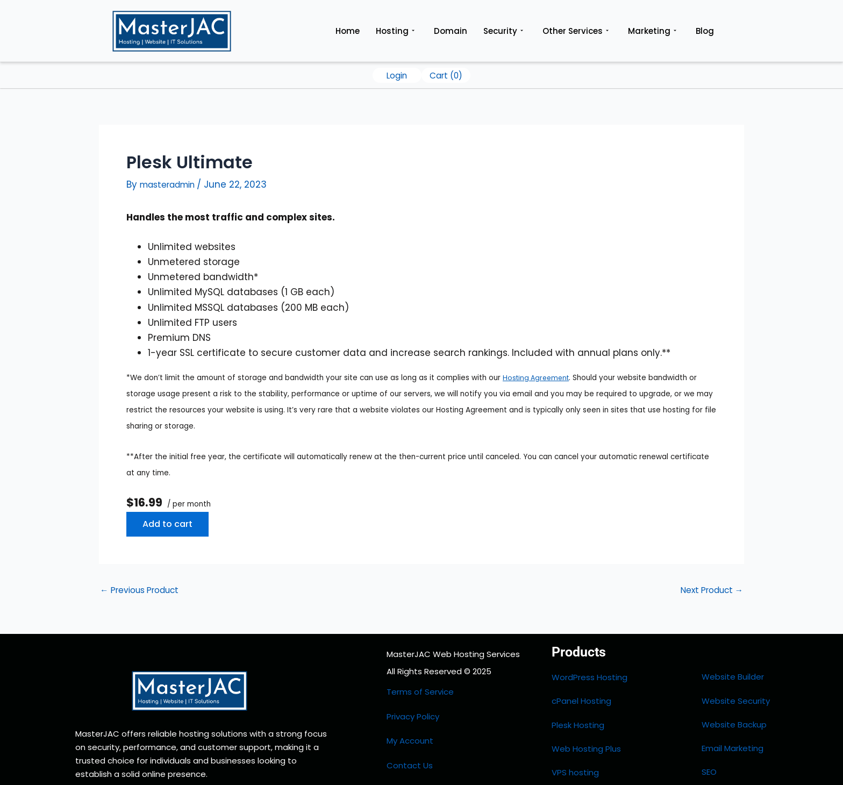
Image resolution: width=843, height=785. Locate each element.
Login (397, 75)
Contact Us (410, 738)
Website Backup (734, 702)
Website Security (736, 687)
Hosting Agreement (538, 378)
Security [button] (503, 31)
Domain (450, 31)
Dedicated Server (586, 746)
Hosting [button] (395, 31)
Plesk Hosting (578, 702)
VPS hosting (575, 732)
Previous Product (145, 590)
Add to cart (167, 524)
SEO (709, 731)
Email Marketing (732, 717)
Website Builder (733, 673)
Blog (705, 31)
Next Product (707, 590)
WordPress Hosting (589, 673)
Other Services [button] (575, 31)
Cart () (446, 75)
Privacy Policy (413, 705)
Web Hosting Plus (586, 717)
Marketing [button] (652, 31)
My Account (410, 721)
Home (347, 31)
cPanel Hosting (581, 688)
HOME (398, 755)
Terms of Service (420, 688)
